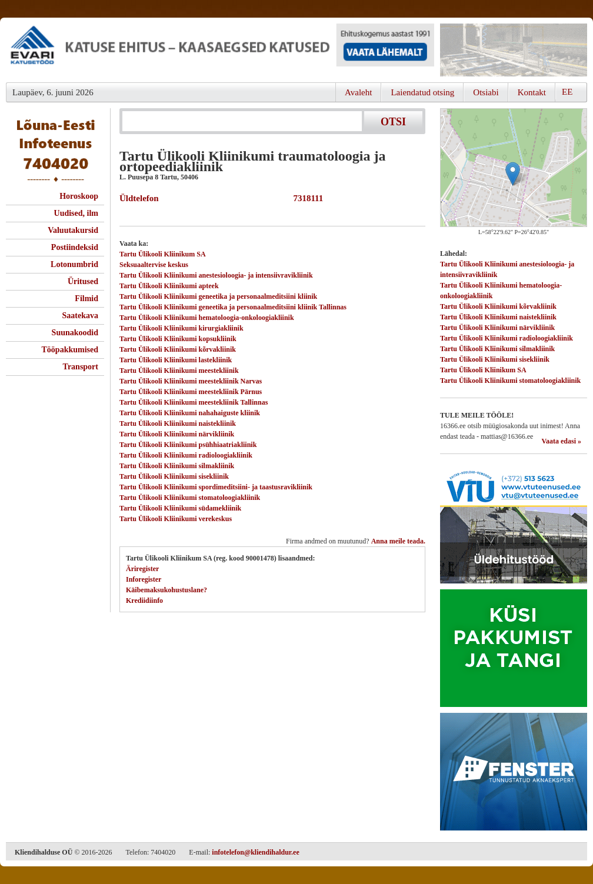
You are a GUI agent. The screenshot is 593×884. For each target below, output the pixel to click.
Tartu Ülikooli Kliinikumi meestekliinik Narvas (190, 381)
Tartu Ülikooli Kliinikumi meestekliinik (179, 370)
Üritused (83, 281)
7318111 (306, 198)
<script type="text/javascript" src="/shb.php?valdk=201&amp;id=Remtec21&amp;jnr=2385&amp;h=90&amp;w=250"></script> (513, 50)
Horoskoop (78, 196)
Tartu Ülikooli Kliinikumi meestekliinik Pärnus (190, 392)
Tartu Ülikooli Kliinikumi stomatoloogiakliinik (189, 497)
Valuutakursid (73, 230)
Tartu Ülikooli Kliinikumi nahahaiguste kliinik (189, 413)
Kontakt (532, 92)
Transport (80, 366)
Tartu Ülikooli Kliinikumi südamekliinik (180, 508)
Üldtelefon (139, 198)
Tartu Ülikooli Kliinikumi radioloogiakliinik (185, 455)
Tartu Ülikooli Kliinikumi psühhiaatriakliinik (187, 445)
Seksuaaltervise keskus (153, 265)
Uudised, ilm (76, 213)
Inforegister (143, 579)
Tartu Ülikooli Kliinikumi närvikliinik (176, 434)
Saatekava (80, 315)
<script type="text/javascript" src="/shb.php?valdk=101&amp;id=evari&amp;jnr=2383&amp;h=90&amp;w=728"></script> (220, 50)
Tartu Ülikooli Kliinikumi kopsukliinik (177, 339)
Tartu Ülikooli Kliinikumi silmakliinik (176, 466)
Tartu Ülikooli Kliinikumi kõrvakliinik (177, 349)
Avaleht (358, 92)
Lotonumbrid (74, 264)
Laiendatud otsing (422, 92)
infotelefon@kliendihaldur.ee (255, 852)
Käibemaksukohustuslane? (166, 590)
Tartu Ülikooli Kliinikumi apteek (169, 286)
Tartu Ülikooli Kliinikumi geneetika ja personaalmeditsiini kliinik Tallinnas (233, 307)
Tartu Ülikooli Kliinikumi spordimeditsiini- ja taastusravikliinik (215, 487)
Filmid (86, 298)
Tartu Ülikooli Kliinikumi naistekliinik (177, 423)
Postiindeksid (74, 247)
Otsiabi (485, 92)
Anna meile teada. (398, 541)
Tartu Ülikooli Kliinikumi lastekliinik (175, 360)
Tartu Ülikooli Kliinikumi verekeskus (175, 519)
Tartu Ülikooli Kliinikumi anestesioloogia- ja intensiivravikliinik (216, 275)
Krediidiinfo (144, 600)
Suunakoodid (75, 332)
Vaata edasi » (561, 441)
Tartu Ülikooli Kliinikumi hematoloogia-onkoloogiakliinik (206, 317)
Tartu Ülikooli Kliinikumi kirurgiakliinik (181, 328)
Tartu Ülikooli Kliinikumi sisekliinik (174, 476)
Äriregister (142, 569)
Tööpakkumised (70, 349)
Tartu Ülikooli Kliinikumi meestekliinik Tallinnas (193, 402)
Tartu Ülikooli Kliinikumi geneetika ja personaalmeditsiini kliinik (218, 296)
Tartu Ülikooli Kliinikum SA (162, 254)
